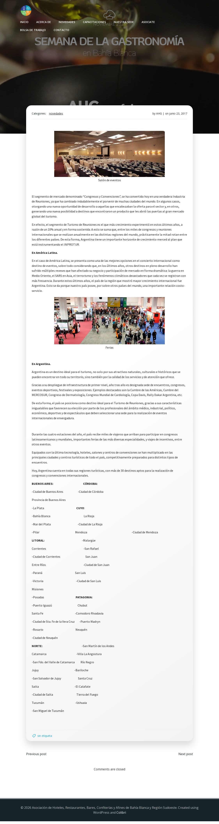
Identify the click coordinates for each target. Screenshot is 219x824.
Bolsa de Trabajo (33, 29)
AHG (158, 115)
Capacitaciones (94, 21)
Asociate (148, 21)
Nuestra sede (123, 21)
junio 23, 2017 (178, 115)
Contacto (61, 29)
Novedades (67, 21)
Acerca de (43, 21)
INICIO (24, 21)
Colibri (121, 815)
